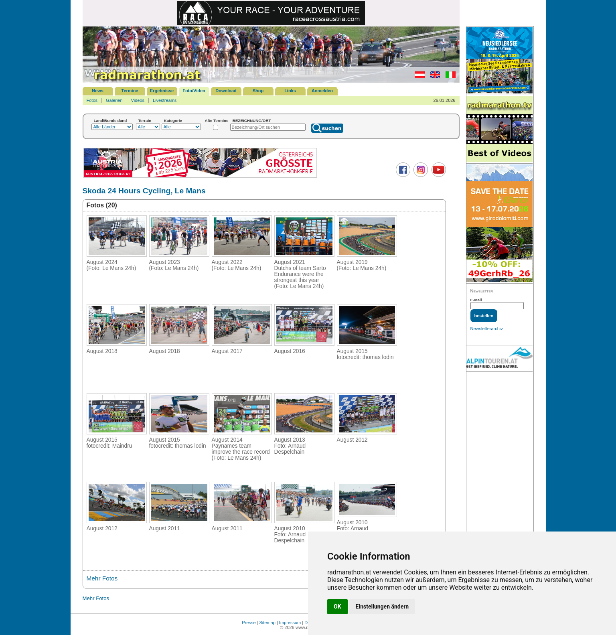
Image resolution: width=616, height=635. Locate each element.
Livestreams (164, 100)
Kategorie (173, 120)
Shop (258, 90)
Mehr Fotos (102, 578)
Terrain (145, 120)
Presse (248, 622)
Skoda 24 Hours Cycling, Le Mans (144, 191)
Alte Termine (217, 120)
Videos (137, 100)
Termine (130, 90)
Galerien (114, 100)
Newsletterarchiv (486, 328)
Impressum (290, 622)
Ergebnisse (162, 90)
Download (226, 90)
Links (290, 90)
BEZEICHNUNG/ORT (252, 120)
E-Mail (476, 300)
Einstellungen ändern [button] (382, 606)
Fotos (92, 100)
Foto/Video (193, 90)
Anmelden (322, 90)
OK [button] (337, 606)
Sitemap (267, 622)
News (97, 90)
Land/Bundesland (110, 120)
